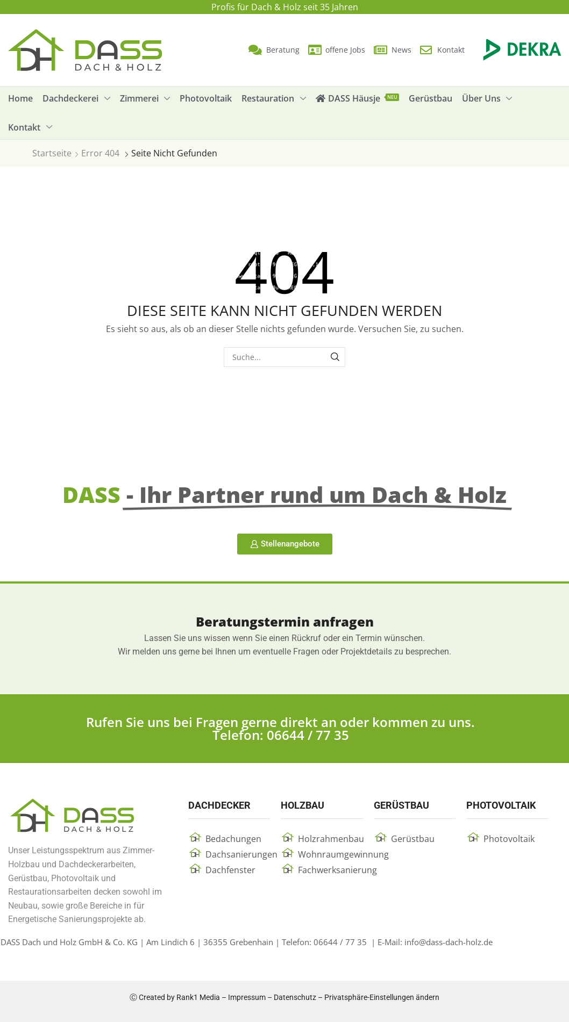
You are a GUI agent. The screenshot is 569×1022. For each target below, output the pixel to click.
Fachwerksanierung (337, 870)
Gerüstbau (413, 839)
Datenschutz (295, 997)
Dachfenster (230, 870)
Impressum (247, 997)
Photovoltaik (509, 839)
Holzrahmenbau (331, 839)
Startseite (52, 153)
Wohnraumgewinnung (343, 854)
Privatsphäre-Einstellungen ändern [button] (381, 997)
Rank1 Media (198, 997)
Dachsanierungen (241, 854)
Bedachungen (233, 839)
